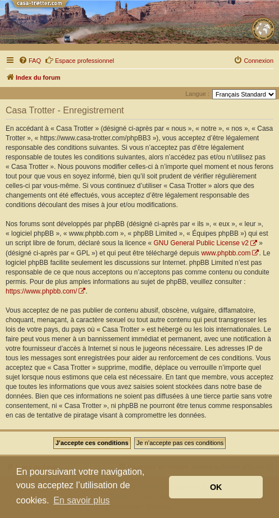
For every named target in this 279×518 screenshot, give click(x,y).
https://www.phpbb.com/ (41, 291)
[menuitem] (30, 60)
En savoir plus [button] (81, 500)
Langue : (197, 93)
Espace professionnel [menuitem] (79, 60)
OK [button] (216, 487)
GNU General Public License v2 (200, 243)
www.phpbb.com (225, 253)
